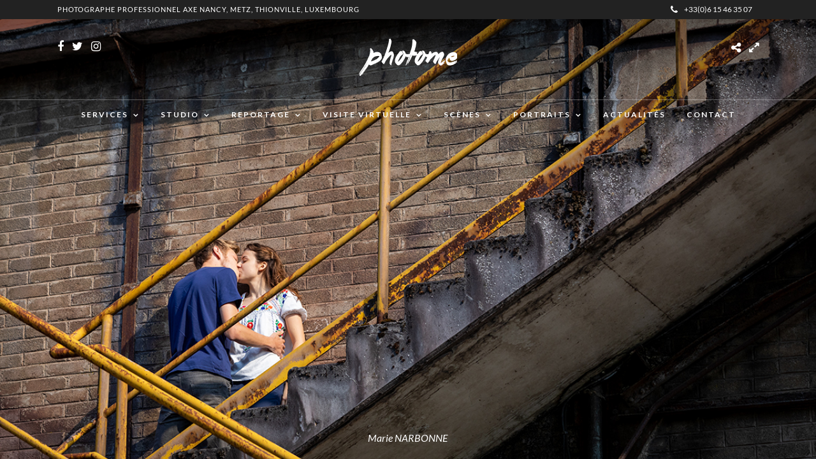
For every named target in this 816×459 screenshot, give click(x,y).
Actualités (634, 114)
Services (104, 114)
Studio (180, 114)
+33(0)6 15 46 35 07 (711, 9)
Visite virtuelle (367, 114)
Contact (711, 114)
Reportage (260, 114)
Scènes (462, 114)
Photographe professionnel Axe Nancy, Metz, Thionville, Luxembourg (208, 9)
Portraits (542, 114)
